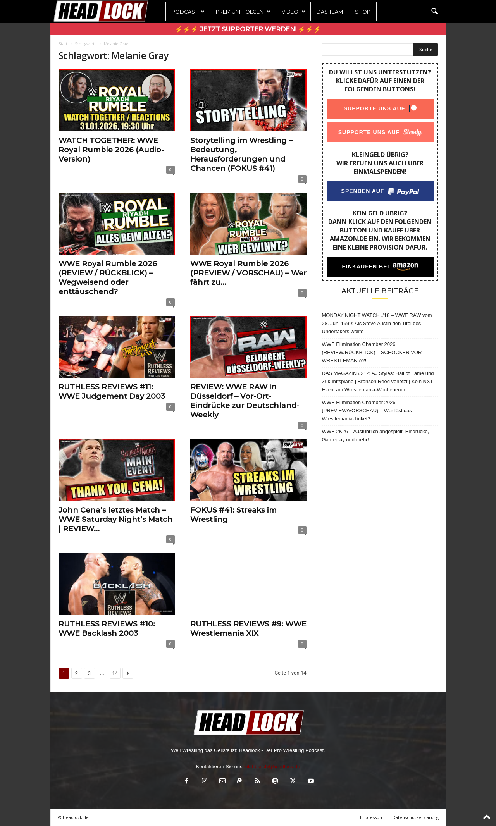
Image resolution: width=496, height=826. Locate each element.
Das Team (330, 12)
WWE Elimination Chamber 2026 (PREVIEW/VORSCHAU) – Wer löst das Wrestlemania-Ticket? (367, 410)
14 (115, 673)
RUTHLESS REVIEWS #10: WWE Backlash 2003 (107, 629)
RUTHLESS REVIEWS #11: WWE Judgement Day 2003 (112, 391)
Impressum (372, 817)
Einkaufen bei (365, 266)
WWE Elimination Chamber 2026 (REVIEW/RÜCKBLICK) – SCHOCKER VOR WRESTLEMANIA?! (372, 352)
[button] (434, 11)
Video (293, 11)
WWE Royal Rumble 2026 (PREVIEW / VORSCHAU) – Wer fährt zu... (248, 273)
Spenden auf (362, 191)
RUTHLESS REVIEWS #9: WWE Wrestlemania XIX (248, 629)
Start (63, 43)
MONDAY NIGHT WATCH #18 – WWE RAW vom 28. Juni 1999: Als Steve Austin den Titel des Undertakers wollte (377, 323)
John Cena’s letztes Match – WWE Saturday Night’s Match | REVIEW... (115, 519)
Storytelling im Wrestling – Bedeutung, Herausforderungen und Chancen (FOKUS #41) (241, 154)
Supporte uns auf (374, 108)
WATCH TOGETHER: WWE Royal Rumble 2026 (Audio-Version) (111, 149)
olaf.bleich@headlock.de (272, 766)
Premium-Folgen (243, 11)
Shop (362, 12)
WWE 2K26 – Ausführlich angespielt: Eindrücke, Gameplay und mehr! (375, 435)
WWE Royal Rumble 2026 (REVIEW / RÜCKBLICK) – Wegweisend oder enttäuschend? (108, 277)
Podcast (188, 11)
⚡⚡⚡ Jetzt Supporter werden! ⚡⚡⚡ (248, 29)
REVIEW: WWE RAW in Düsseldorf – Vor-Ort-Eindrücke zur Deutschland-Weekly (244, 400)
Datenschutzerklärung (416, 817)
